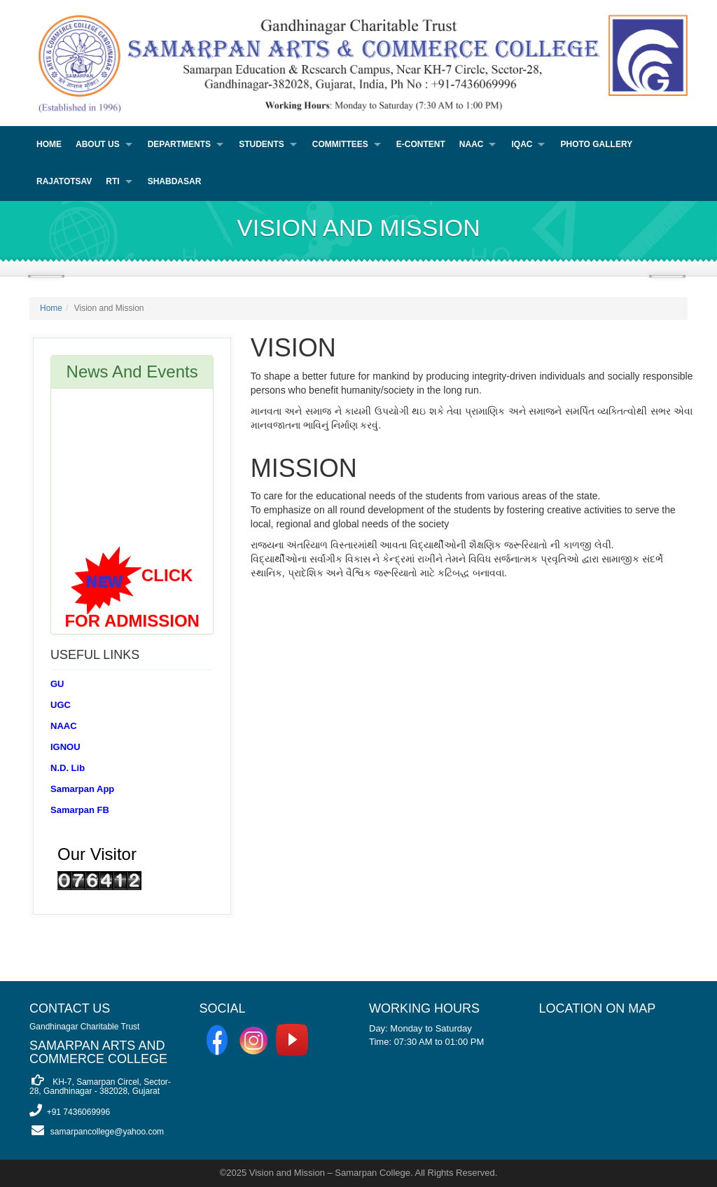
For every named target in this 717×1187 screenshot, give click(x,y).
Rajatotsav (64, 181)
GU (57, 684)
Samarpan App (82, 789)
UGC (60, 705)
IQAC (521, 144)
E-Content (420, 144)
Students (261, 144)
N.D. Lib (67, 768)
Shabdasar (175, 181)
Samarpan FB (79, 810)
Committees (340, 144)
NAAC (471, 144)
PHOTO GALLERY (596, 144)
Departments (179, 144)
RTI (112, 181)
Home (49, 144)
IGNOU (65, 747)
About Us (98, 144)
